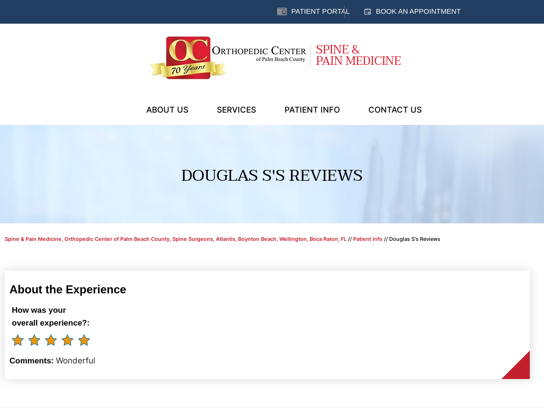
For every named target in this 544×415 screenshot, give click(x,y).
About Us (167, 110)
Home (120, 109)
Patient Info (312, 110)
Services (236, 110)
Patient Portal (320, 11)
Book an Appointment (418, 11)
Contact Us (395, 110)
